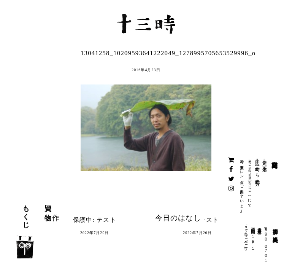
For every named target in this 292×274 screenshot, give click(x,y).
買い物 (48, 205)
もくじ (26, 213)
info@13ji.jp (246, 238)
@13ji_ (250, 188)
